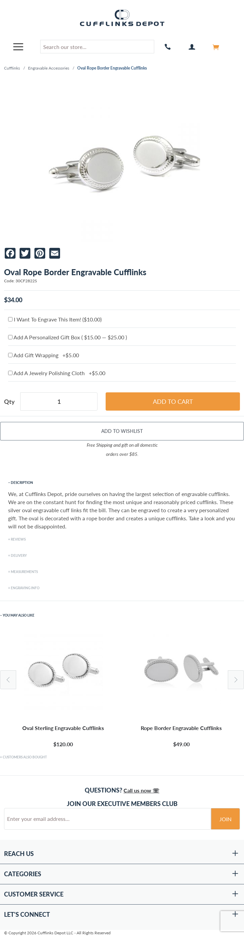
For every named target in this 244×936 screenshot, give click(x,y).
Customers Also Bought (25, 757)
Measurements (24, 572)
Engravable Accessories (48, 68)
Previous (8, 679)
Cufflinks (12, 68)
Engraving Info (25, 588)
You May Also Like (18, 615)
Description (22, 482)
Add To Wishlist (122, 431)
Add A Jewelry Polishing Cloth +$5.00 (56, 373)
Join (225, 819)
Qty (9, 401)
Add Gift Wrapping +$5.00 (43, 355)
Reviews (18, 539)
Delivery (19, 555)
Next (236, 679)
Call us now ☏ (141, 790)
